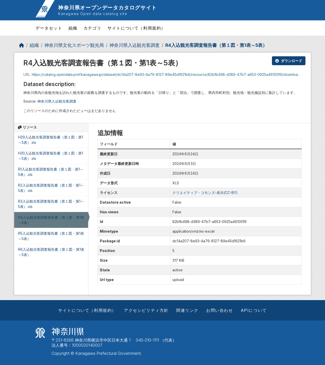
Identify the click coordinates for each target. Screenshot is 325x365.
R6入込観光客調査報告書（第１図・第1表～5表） (51, 252)
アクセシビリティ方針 (146, 310)
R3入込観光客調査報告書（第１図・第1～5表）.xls (51, 204)
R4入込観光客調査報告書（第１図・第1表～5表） (216, 45)
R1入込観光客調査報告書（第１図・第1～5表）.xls (50, 172)
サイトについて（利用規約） (136, 28)
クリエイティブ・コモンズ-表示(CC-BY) (205, 192)
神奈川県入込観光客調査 (134, 45)
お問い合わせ (219, 310)
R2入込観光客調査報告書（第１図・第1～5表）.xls (51, 188)
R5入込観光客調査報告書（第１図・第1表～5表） (51, 236)
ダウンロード (288, 61)
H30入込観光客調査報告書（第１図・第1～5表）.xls (50, 156)
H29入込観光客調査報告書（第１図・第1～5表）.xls (50, 140)
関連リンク (187, 310)
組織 (73, 28)
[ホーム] (21, 45)
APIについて (254, 310)
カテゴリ (92, 28)
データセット (49, 28)
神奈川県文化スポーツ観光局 (74, 45)
